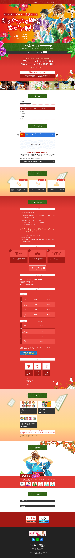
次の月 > (53, 131)
